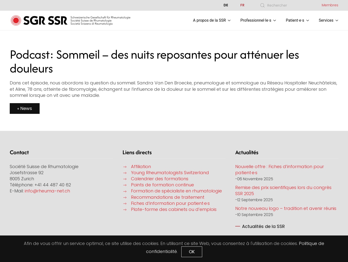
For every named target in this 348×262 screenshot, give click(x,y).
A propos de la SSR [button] (212, 20)
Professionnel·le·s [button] (258, 20)
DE (226, 5)
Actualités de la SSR (263, 226)
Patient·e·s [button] (297, 20)
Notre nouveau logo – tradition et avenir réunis (285, 208)
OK (192, 252)
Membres (330, 5)
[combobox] (285, 5)
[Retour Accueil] (70, 20)
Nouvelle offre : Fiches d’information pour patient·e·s (279, 169)
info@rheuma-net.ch (47, 191)
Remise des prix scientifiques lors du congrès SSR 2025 (283, 190)
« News (24, 108)
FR (242, 5)
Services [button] (328, 20)
